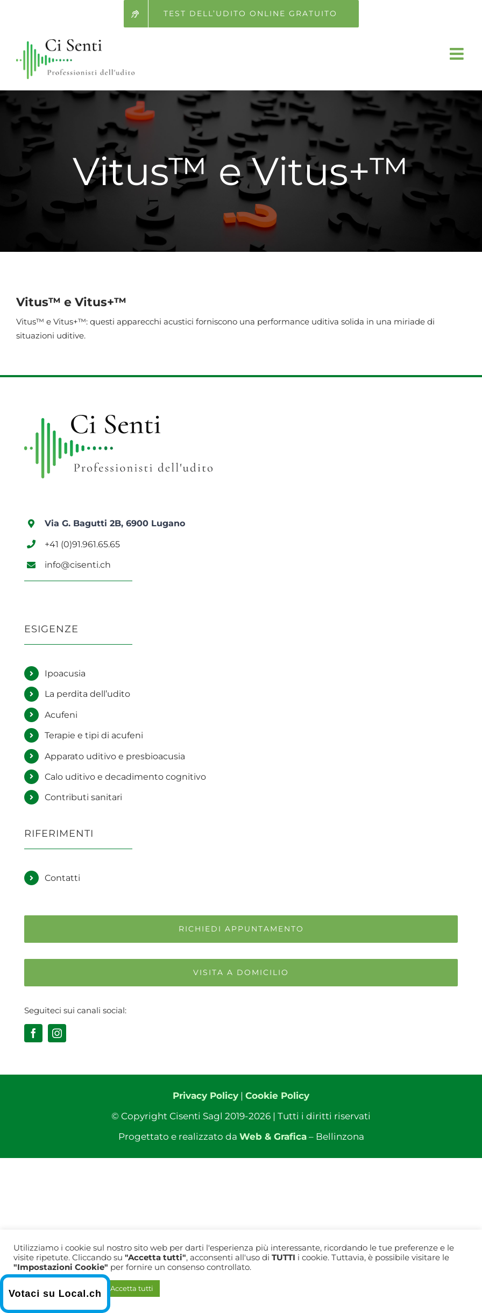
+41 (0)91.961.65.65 (82, 544)
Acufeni (61, 715)
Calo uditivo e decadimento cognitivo (125, 777)
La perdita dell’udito (87, 694)
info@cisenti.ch (78, 565)
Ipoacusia (65, 673)
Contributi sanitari (83, 797)
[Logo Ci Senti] (118, 419)
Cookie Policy (277, 1095)
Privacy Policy (205, 1095)
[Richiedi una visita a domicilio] (241, 972)
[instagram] (57, 1033)
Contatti (62, 878)
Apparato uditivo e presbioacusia (115, 756)
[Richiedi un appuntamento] (241, 929)
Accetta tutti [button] (131, 1288)
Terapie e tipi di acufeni (94, 735)
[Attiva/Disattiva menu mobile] (458, 54)
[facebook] (33, 1033)
